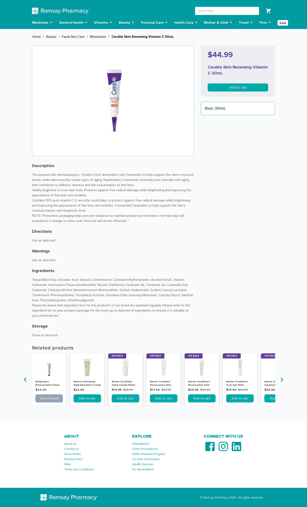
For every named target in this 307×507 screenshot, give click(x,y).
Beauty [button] (126, 22)
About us (70, 444)
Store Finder (72, 454)
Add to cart (238, 87)
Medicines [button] (42, 22)
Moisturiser (98, 37)
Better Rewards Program (148, 454)
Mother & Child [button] (218, 22)
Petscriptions (140, 444)
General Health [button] (73, 22)
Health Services (143, 464)
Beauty (51, 37)
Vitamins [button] (103, 22)
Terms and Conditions (79, 469)
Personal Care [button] (154, 22)
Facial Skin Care (73, 37)
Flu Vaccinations (143, 469)
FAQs (67, 464)
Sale (282, 23)
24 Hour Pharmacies (146, 459)
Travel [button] (246, 22)
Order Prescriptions (145, 449)
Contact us (71, 449)
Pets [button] (265, 22)
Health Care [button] (185, 22)
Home (36, 37)
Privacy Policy (73, 459)
